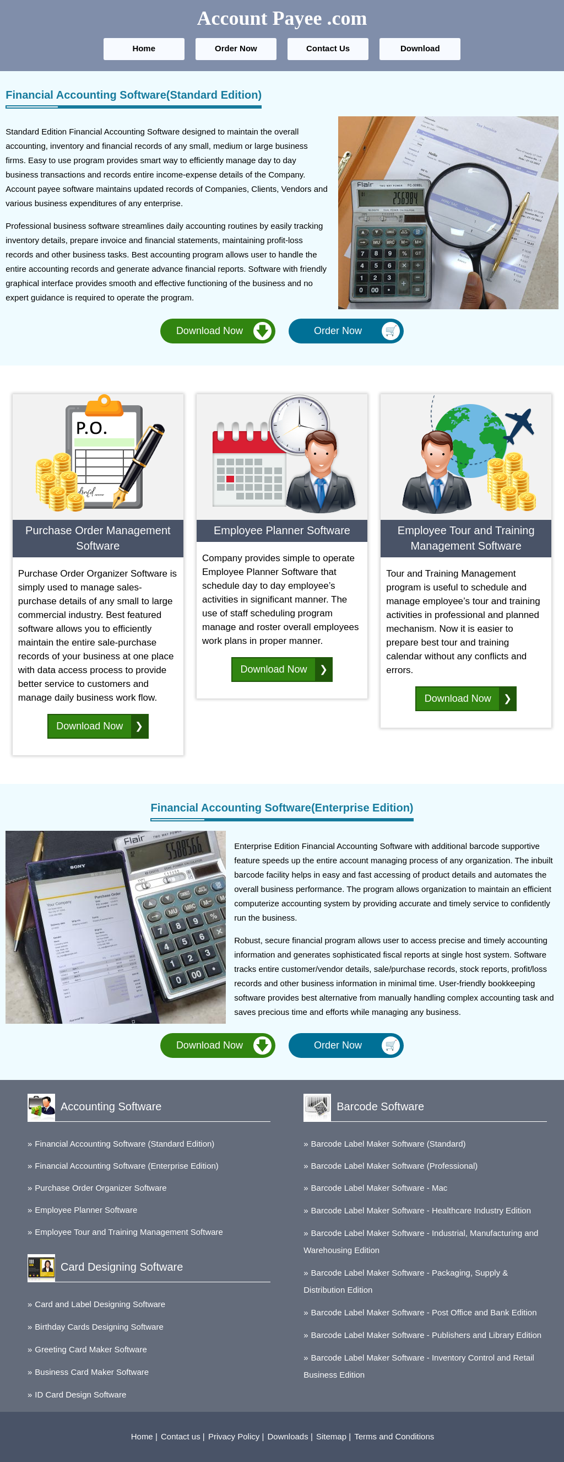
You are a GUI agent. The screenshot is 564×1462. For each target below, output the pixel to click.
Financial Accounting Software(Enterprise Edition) (281, 808)
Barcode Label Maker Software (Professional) (394, 1165)
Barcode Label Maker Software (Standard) (388, 1143)
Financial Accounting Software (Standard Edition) (124, 1143)
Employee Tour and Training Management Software (129, 1232)
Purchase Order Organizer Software (100, 1187)
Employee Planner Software (86, 1209)
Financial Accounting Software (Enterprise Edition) (127, 1165)
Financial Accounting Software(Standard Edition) (134, 95)
